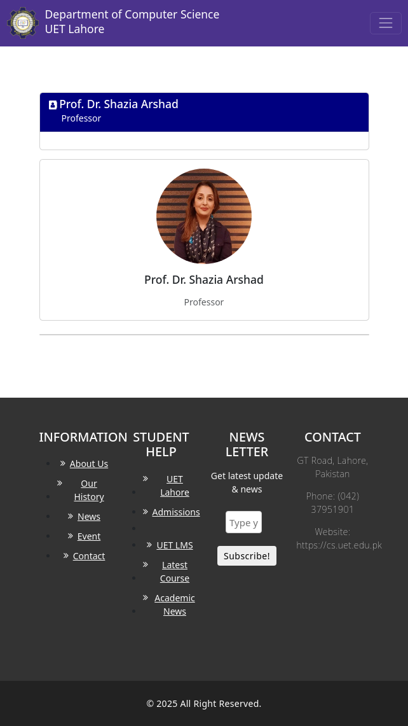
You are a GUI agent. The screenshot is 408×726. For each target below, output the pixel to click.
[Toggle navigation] (385, 23)
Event (89, 536)
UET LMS (174, 545)
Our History (89, 490)
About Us (89, 463)
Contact (89, 556)
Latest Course (174, 571)
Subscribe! (247, 556)
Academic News (174, 604)
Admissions (176, 512)
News (89, 516)
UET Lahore (174, 485)
